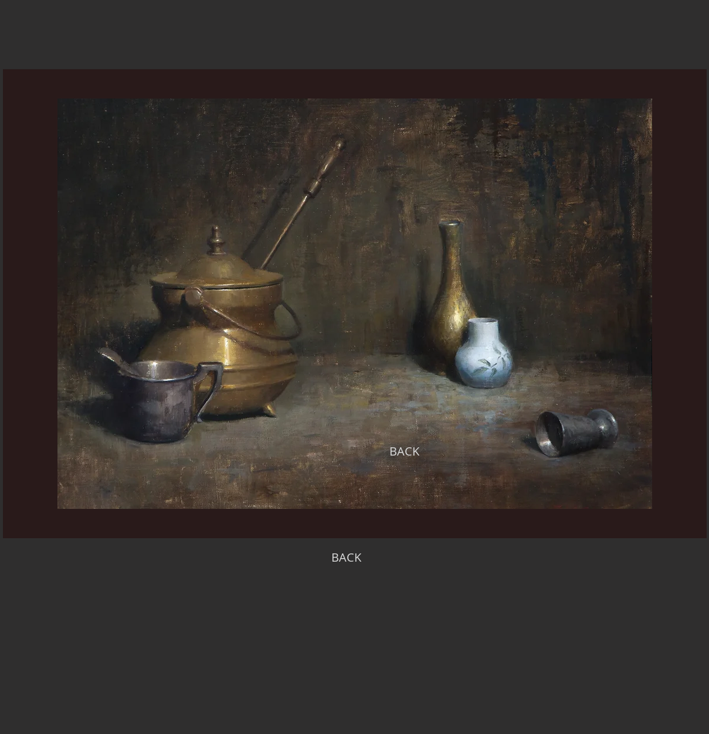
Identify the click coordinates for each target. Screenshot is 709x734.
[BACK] (404, 451)
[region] (355, 303)
